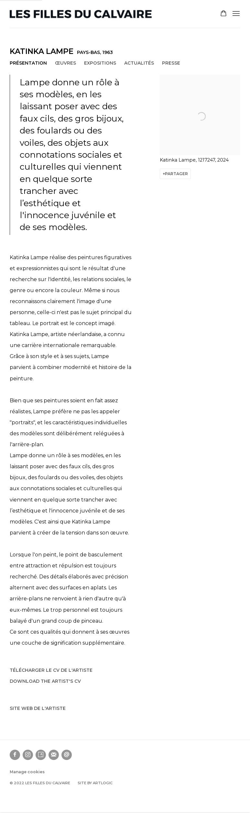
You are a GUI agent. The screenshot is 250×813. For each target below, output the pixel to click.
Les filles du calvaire (81, 14)
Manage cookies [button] (27, 771)
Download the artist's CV (45, 683)
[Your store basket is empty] (223, 14)
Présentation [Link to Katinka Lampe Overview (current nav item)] (28, 63)
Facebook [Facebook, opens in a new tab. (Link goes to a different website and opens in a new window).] (15, 755)
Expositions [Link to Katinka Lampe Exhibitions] (100, 63)
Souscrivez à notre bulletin (54, 755)
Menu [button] (235, 14)
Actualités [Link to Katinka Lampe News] (139, 63)
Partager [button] (176, 173)
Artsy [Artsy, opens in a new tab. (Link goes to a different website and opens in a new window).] (41, 755)
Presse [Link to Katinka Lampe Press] (171, 63)
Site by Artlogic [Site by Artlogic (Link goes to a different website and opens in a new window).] (95, 783)
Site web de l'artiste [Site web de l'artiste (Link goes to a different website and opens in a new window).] (38, 708)
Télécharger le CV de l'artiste (51, 672)
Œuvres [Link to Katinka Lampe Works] (65, 63)
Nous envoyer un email (66, 755)
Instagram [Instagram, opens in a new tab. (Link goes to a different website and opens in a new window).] (28, 755)
